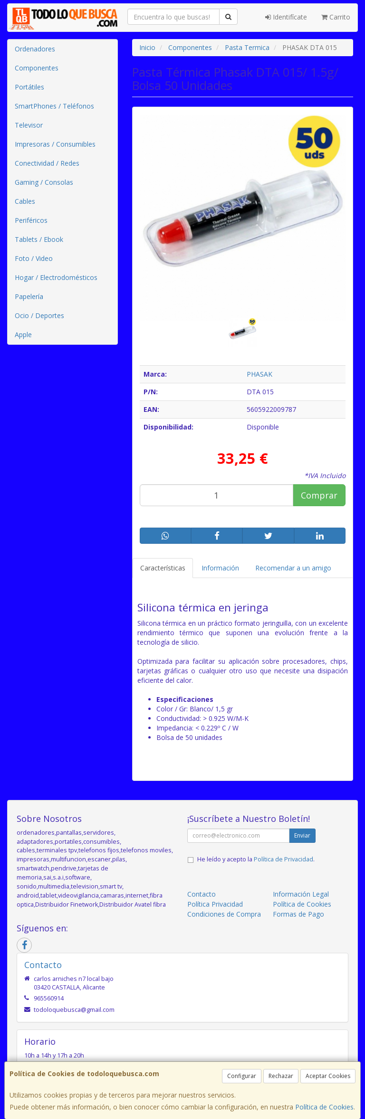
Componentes (36, 67)
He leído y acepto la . (256, 859)
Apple (23, 334)
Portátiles (29, 86)
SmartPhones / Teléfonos (54, 105)
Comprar (319, 495)
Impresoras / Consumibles (55, 144)
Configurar (241, 1076)
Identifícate (286, 16)
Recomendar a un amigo (293, 567)
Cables (25, 201)
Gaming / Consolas (44, 182)
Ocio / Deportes (39, 315)
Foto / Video (34, 258)
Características (162, 567)
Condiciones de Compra (224, 914)
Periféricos (31, 220)
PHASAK (259, 374)
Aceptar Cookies (328, 1076)
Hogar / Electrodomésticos (56, 277)
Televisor (29, 125)
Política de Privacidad (283, 859)
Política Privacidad (215, 904)
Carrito (335, 16)
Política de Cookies (324, 1106)
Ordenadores (35, 48)
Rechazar (281, 1076)
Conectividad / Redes (47, 163)
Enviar (302, 835)
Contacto (201, 894)
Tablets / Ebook (39, 239)
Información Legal (301, 894)
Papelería (29, 296)
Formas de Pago (298, 914)
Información (220, 567)
